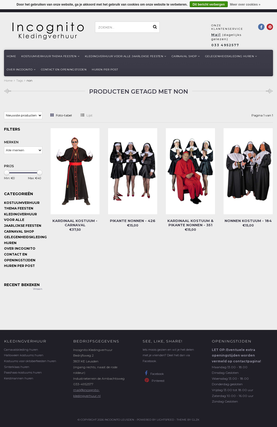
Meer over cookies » (245, 4)
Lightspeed (165, 419)
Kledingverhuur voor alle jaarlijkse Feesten (125, 56)
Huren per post (105, 69)
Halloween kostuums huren (23, 355)
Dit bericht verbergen (209, 4)
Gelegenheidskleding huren (231, 56)
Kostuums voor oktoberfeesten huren (30, 361)
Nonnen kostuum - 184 (248, 221)
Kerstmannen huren (18, 378)
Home (11, 56)
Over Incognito (21, 69)
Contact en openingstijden (64, 69)
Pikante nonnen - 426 (132, 221)
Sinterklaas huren (16, 367)
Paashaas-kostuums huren (23, 372)
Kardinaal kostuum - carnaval (74, 223)
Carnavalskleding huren (21, 349)
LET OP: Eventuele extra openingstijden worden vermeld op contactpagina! (236, 355)
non (29, 80)
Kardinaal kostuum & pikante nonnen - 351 (190, 223)
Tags (19, 80)
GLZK (195, 419)
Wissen (37, 289)
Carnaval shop (186, 56)
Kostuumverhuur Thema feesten (50, 56)
